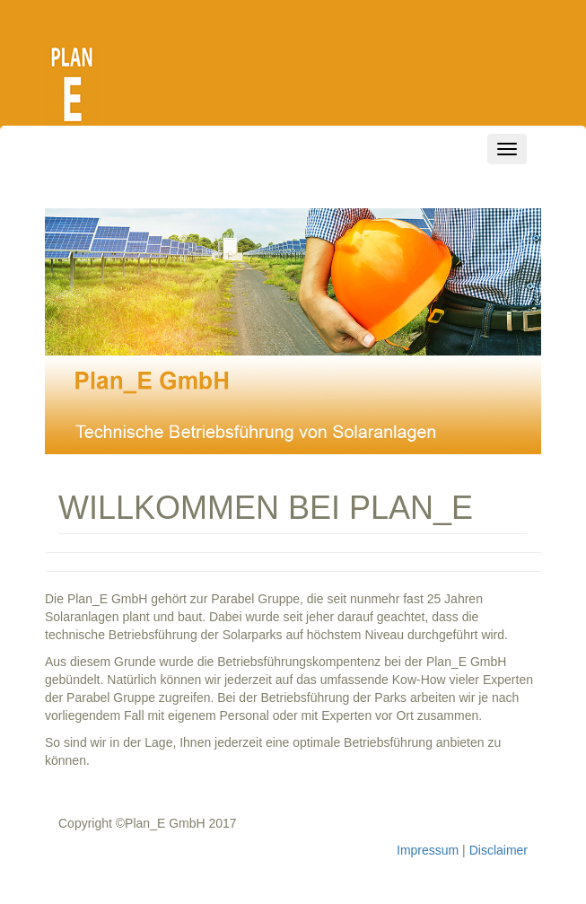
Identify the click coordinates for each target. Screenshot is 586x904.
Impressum (428, 850)
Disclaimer (498, 850)
